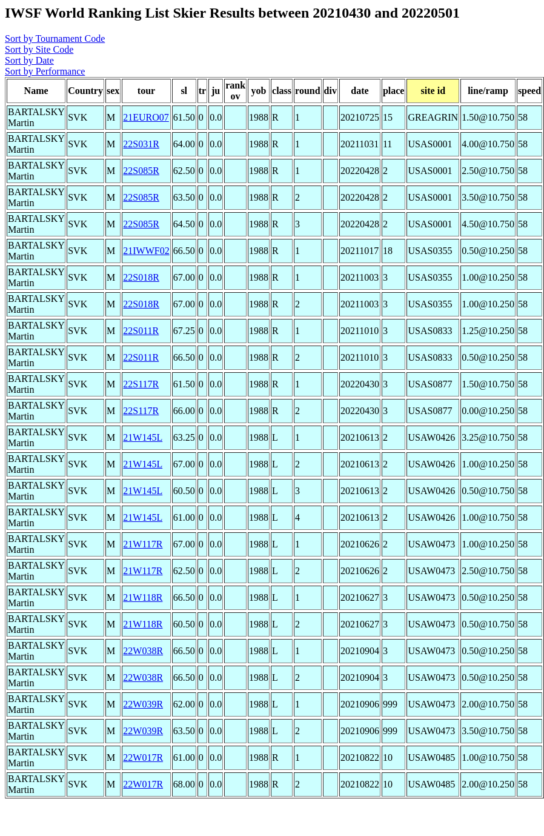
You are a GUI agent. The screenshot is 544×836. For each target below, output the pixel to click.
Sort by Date (29, 60)
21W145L (142, 437)
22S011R (141, 331)
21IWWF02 (146, 251)
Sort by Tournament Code (55, 38)
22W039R (143, 704)
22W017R (143, 757)
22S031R (141, 144)
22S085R (141, 171)
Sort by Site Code (39, 49)
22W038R (143, 651)
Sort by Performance (45, 71)
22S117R (141, 384)
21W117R (142, 544)
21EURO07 (146, 117)
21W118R (142, 597)
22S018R (141, 277)
